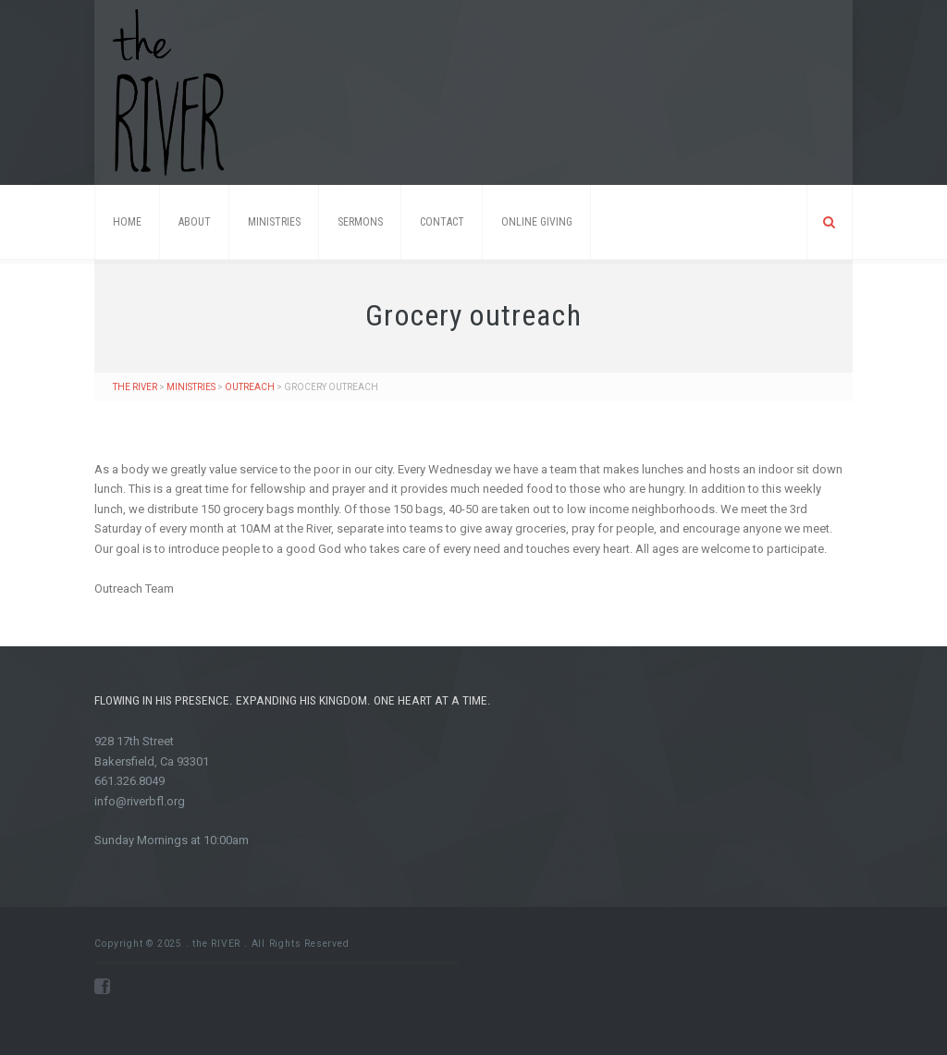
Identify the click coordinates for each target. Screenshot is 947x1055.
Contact (442, 221)
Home (127, 221)
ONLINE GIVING (536, 221)
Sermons (360, 221)
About (194, 221)
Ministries (274, 221)
